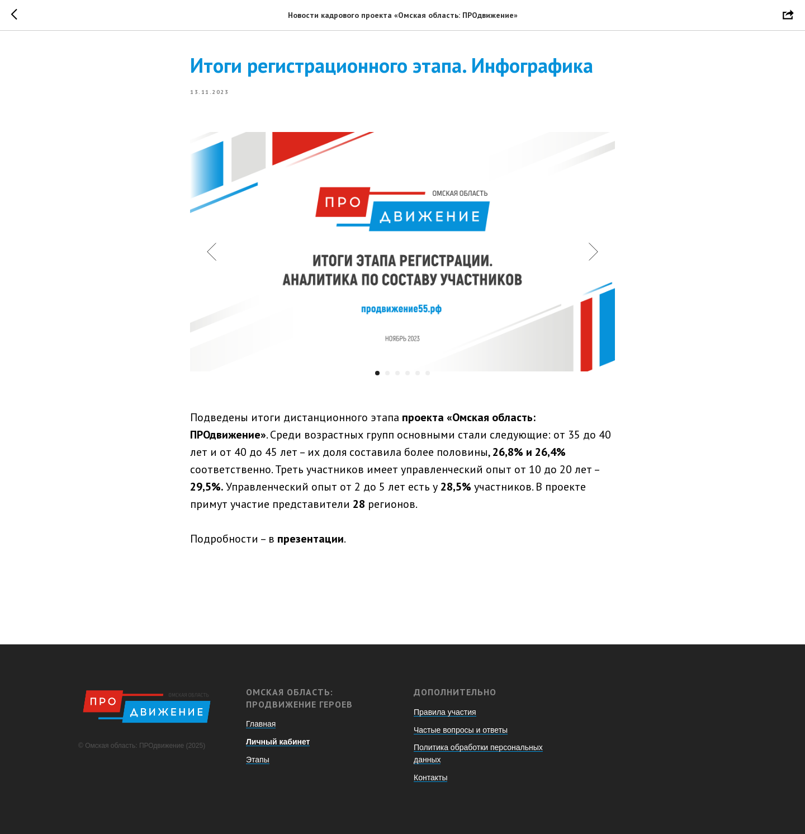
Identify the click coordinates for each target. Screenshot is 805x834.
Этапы (257, 759)
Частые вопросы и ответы (461, 729)
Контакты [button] (430, 777)
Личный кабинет (278, 741)
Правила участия (445, 712)
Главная (261, 723)
